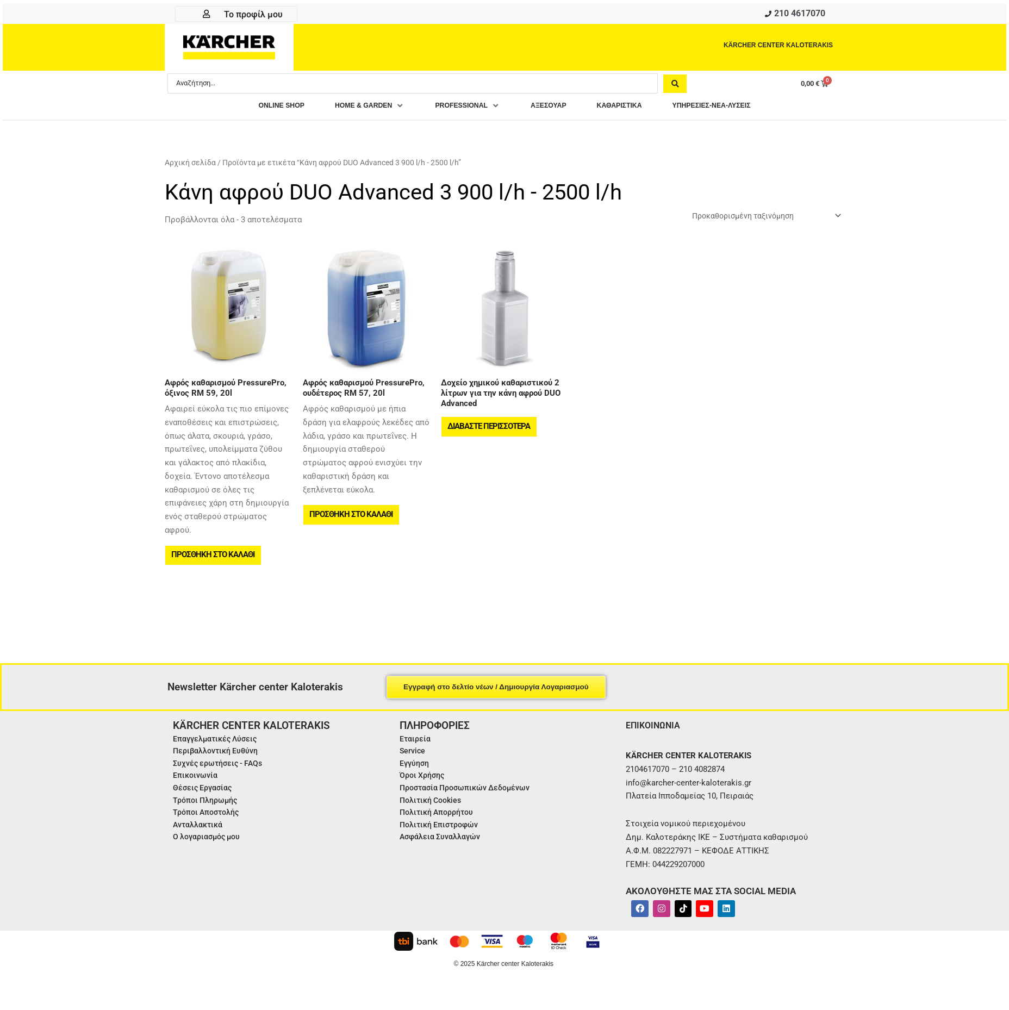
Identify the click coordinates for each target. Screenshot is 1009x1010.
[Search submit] (675, 85)
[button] (351, 108)
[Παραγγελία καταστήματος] (759, 219)
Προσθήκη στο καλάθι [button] (214, 563)
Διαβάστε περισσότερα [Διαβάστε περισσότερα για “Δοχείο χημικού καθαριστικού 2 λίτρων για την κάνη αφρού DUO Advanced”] (490, 435)
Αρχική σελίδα (190, 165)
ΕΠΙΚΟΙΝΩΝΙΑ (656, 736)
